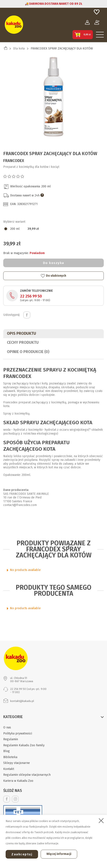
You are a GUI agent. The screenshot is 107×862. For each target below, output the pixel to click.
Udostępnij (26, 314)
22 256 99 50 (31, 296)
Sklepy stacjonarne (16, 763)
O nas (7, 727)
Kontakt (8, 769)
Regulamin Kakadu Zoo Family (24, 745)
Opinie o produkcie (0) (28, 351)
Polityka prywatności (17, 733)
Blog (6, 751)
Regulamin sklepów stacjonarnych (27, 775)
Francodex (13, 160)
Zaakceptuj (21, 854)
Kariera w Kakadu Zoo (18, 781)
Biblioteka (10, 757)
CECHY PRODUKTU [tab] (23, 342)
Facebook (6, 799)
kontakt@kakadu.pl (22, 701)
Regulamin (10, 739)
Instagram (15, 799)
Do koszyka (53, 263)
